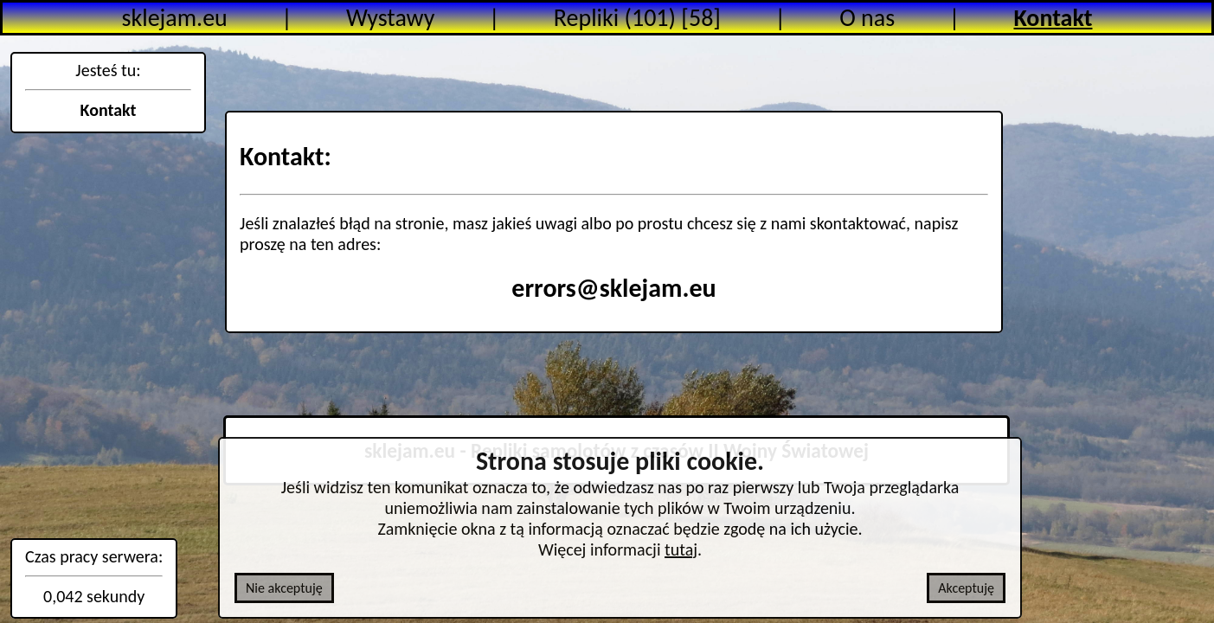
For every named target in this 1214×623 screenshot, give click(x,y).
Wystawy (390, 18)
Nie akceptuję (284, 588)
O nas (867, 18)
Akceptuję (966, 588)
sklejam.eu (175, 18)
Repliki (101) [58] (637, 18)
